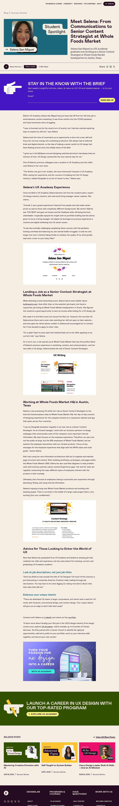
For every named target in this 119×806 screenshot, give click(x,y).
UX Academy (55, 801)
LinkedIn (47, 617)
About (30, 801)
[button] (54, 4)
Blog (6, 12)
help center (78, 801)
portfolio (72, 617)
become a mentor (104, 801)
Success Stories (19, 12)
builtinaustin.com (30, 304)
